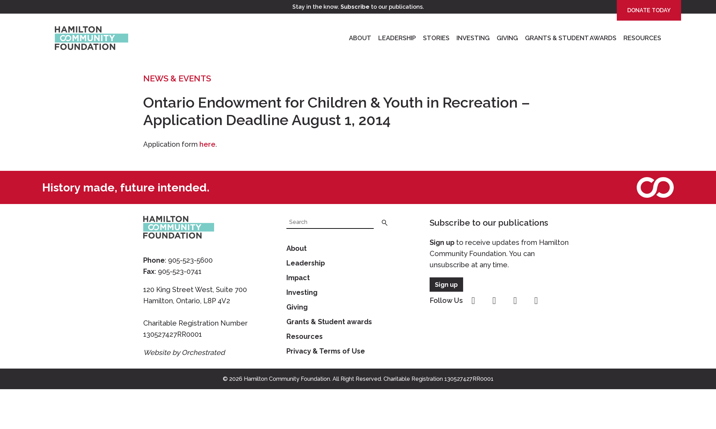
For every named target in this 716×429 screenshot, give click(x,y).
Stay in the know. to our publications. (358, 6)
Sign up (442, 242)
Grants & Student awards (329, 322)
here (207, 144)
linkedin (536, 300)
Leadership (397, 38)
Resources (642, 38)
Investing (473, 38)
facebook (473, 300)
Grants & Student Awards (570, 38)
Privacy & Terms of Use (325, 351)
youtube (515, 300)
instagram (494, 300)
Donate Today (649, 10)
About (360, 38)
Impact (298, 278)
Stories (436, 38)
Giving (507, 38)
